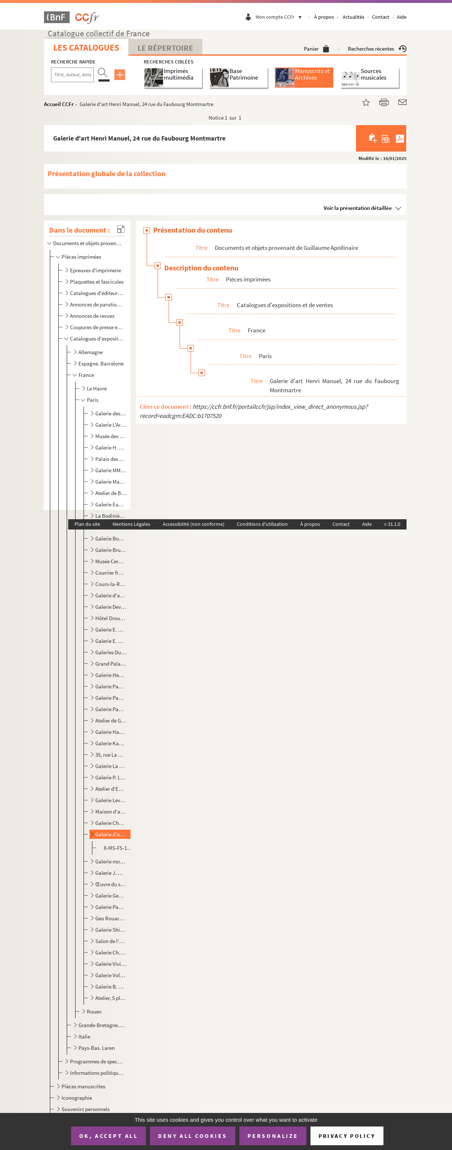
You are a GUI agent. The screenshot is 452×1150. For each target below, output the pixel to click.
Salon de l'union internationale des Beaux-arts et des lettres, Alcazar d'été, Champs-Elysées (110, 941)
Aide (402, 17)
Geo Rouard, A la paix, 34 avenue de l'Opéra (110, 918)
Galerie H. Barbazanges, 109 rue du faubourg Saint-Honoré (110, 447)
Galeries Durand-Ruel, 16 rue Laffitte (110, 652)
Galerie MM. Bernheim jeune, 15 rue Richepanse (110, 470)
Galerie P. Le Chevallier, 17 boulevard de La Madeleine (110, 777)
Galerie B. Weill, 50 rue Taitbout (110, 986)
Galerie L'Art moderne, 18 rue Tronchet (110, 424)
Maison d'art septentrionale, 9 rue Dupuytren (110, 811)
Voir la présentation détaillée (358, 207)
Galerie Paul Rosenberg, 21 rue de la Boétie (110, 906)
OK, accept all (108, 1135)
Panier (316, 48)
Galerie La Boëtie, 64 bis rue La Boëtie (110, 766)
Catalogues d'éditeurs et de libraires (97, 293)
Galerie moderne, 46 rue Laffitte (110, 861)
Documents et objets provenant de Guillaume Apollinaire (87, 243)
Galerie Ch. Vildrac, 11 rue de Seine (110, 952)
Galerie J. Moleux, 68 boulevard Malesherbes (110, 872)
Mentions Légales (131, 524)
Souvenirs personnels (86, 1109)
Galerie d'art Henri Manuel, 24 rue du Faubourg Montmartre (110, 834)
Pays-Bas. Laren (96, 1047)
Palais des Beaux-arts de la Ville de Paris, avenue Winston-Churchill (110, 458)
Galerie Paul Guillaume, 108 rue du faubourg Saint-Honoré (110, 709)
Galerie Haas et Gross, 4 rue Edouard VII (110, 731)
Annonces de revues (92, 315)
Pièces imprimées (81, 256)
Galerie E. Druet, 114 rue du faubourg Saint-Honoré (110, 629)
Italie (84, 1036)
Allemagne (90, 352)
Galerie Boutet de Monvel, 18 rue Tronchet (110, 538)
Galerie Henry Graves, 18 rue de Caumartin (110, 675)
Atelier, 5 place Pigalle (110, 997)
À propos (324, 17)
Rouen (94, 1011)
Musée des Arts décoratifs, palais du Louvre (110, 436)
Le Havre (97, 388)
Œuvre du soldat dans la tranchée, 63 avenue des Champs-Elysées (110, 884)
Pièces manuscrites (83, 1086)
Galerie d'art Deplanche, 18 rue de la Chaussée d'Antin (110, 595)
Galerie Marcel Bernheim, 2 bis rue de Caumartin (110, 481)
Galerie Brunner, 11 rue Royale (110, 549)
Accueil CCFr (59, 104)
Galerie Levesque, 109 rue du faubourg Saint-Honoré (110, 800)
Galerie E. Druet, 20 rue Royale (110, 640)
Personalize (272, 1135)
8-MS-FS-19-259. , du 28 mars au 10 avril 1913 (118, 847)
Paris (92, 399)
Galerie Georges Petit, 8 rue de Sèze (110, 895)
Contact (380, 17)
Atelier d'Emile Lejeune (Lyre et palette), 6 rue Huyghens (110, 788)
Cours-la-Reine (110, 584)
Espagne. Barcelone (101, 363)
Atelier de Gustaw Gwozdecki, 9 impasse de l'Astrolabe (110, 720)
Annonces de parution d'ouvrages (97, 304)
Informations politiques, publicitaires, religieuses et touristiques (97, 1072)
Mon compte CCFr (280, 17)
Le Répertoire (165, 48)
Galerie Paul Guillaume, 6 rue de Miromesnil (110, 686)
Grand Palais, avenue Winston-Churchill (110, 663)
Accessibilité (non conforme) (193, 524)
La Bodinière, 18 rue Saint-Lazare (110, 515)
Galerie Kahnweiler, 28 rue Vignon (110, 743)
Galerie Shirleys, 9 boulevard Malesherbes (110, 929)
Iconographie (77, 1097)
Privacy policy (347, 1135)
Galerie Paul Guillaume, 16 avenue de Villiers (110, 697)
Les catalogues (86, 47)
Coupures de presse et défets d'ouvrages (97, 327)
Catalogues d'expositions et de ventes (97, 338)
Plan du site (87, 524)
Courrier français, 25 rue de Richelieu (110, 572)
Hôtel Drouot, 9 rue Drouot (110, 618)
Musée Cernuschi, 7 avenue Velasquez (110, 561)
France (86, 374)
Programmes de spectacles (97, 1061)
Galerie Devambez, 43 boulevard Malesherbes (110, 606)
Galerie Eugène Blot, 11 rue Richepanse (110, 504)
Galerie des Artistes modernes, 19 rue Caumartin (110, 413)
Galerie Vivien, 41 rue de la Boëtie (110, 963)
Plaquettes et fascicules (97, 281)
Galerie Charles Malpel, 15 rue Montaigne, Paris (110, 822)
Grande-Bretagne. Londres (101, 1025)
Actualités (353, 17)
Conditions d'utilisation (262, 524)
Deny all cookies (192, 1135)
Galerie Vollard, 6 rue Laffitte (110, 975)
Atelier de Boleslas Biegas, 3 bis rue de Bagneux (110, 493)
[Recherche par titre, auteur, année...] (72, 75)
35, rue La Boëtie (110, 754)
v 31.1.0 (392, 524)
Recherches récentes (377, 48)
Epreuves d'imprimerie (95, 270)
